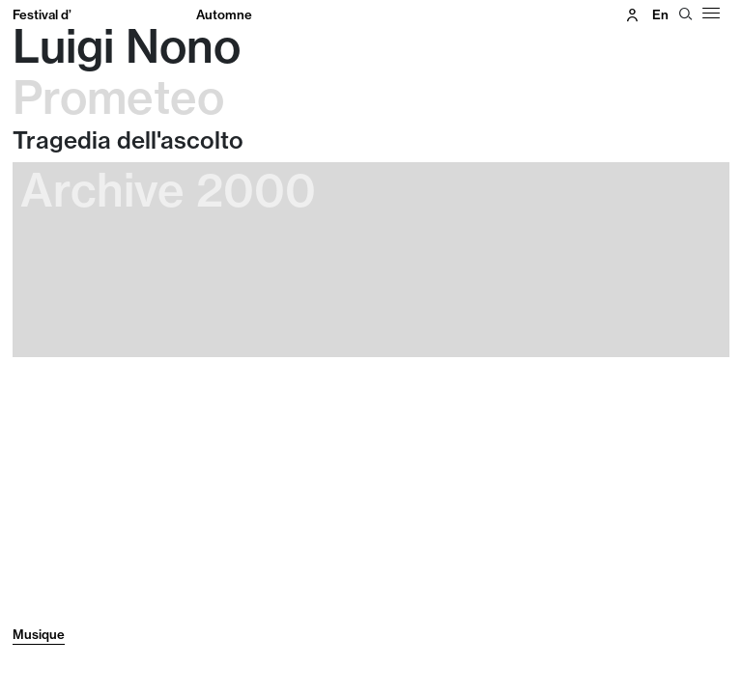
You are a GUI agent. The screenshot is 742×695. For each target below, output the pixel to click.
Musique (39, 634)
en (660, 14)
